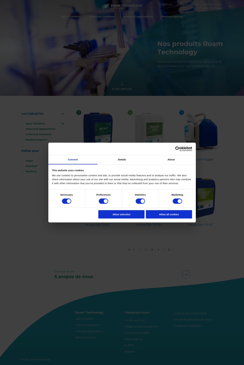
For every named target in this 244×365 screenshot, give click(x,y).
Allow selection (121, 214)
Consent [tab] (73, 159)
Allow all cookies (169, 214)
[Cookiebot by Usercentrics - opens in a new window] (177, 148)
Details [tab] (122, 159)
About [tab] (171, 159)
